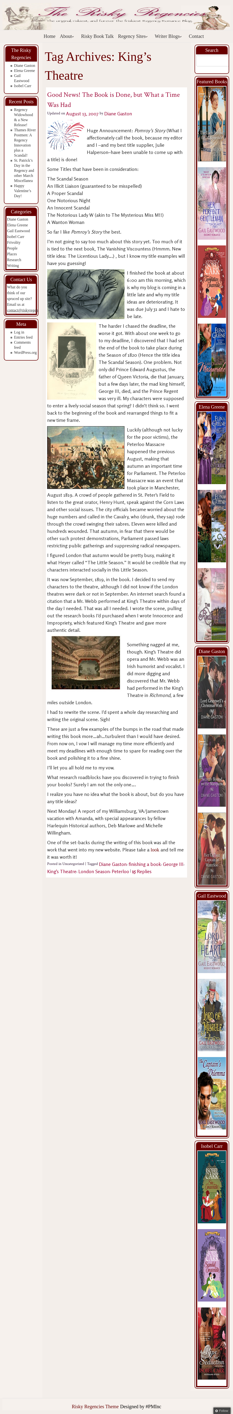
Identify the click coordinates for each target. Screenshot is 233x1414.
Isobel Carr (22, 86)
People (12, 248)
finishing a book (145, 864)
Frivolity (14, 242)
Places (12, 254)
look (155, 849)
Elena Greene (24, 71)
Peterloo (120, 871)
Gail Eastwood (18, 231)
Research (14, 260)
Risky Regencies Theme (95, 1406)
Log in (19, 332)
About (67, 36)
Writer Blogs (168, 36)
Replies (142, 871)
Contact (196, 36)
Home (50, 36)
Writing (13, 266)
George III (173, 864)
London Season (94, 871)
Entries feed (23, 337)
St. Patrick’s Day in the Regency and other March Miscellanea (24, 170)
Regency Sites (133, 36)
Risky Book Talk (97, 36)
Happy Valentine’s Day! (22, 191)
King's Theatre (61, 871)
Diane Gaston (24, 65)
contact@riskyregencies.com (29, 310)
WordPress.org (25, 352)
